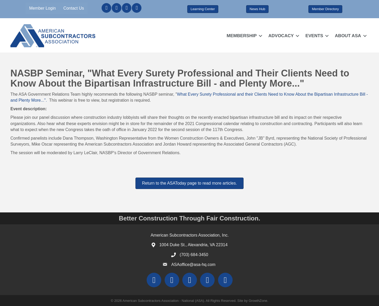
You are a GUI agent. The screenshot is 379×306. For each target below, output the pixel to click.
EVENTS (314, 35)
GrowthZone (257, 301)
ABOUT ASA (348, 35)
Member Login (42, 8)
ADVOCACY (281, 35)
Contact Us (73, 8)
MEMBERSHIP (242, 35)
